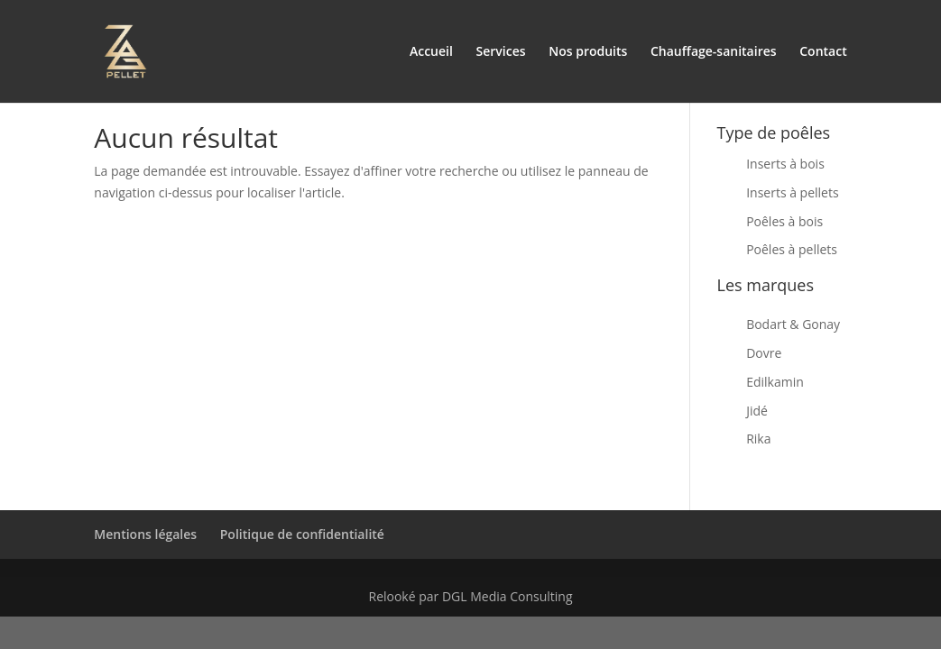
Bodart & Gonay (793, 324)
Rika (758, 438)
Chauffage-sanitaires (713, 52)
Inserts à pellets (792, 192)
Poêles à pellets (791, 249)
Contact (822, 52)
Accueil (431, 52)
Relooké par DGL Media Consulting (470, 596)
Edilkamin (775, 381)
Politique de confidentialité (302, 534)
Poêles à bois (784, 221)
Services (501, 52)
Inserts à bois (785, 163)
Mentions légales (145, 534)
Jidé (757, 410)
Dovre (763, 352)
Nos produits (588, 52)
